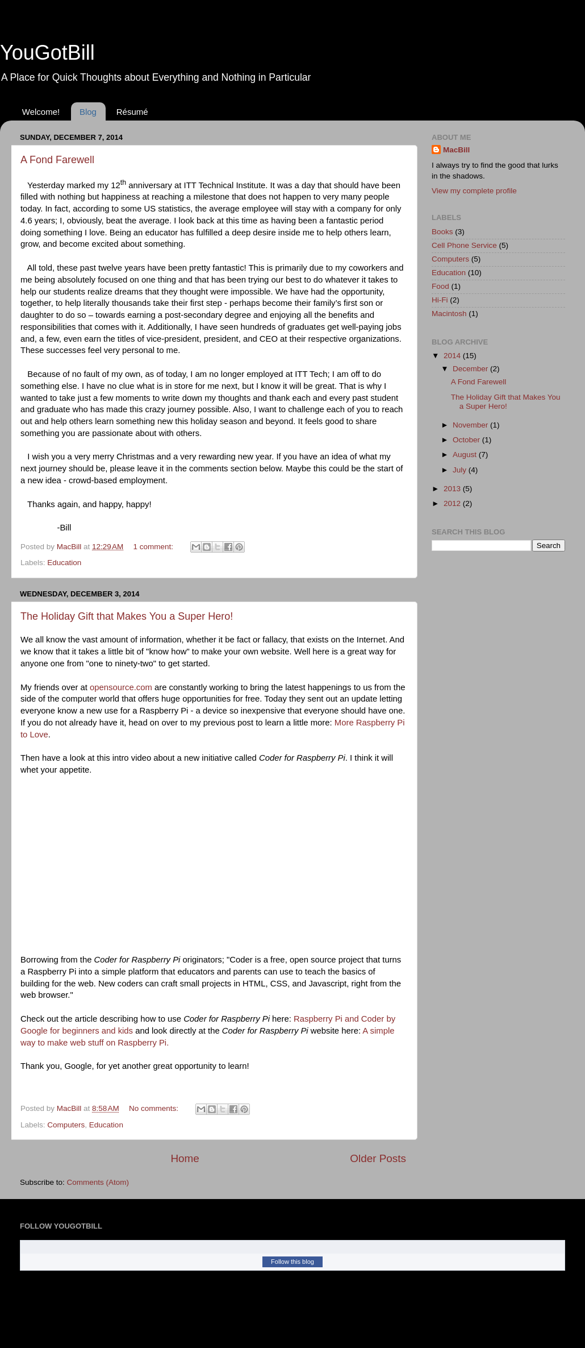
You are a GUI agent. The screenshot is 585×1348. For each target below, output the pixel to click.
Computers (66, 1125)
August (466, 454)
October (467, 439)
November (471, 425)
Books (442, 231)
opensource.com (121, 687)
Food (440, 286)
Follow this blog (292, 1261)
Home (184, 1158)
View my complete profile (474, 190)
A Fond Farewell (57, 159)
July (461, 470)
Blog (88, 112)
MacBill (456, 150)
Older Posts (378, 1158)
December (471, 368)
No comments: (155, 1108)
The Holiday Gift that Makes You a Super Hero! (126, 616)
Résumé (132, 112)
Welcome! (41, 112)
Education (64, 562)
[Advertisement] (466, 739)
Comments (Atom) (98, 1182)
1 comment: (154, 546)
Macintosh (449, 313)
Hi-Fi (440, 300)
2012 (453, 503)
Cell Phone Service (464, 245)
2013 (453, 488)
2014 (453, 355)
